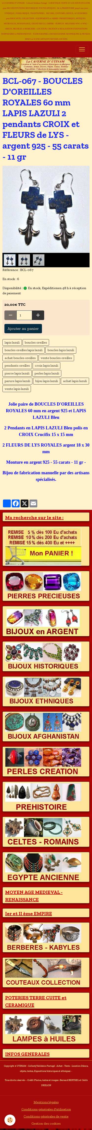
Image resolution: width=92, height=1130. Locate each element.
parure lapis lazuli (17, 381)
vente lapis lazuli (17, 389)
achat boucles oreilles (20, 358)
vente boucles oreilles (56, 358)
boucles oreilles (36, 342)
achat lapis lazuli (75, 381)
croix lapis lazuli (46, 365)
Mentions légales (46, 1102)
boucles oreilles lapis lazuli (23, 350)
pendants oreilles (17, 365)
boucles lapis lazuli (61, 350)
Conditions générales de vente (46, 1116)
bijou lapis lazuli (46, 381)
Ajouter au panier (23, 328)
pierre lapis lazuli (17, 373)
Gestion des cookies (46, 1123)
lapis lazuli (12, 342)
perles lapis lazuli (47, 373)
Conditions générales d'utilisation (46, 1109)
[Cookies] (9, 1120)
